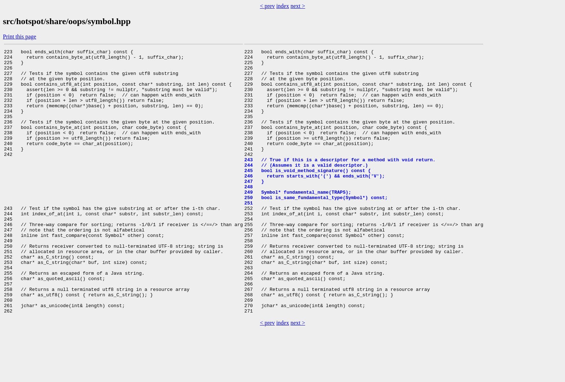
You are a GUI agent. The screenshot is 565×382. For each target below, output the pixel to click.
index (282, 6)
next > (297, 6)
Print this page (19, 36)
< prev (267, 6)
